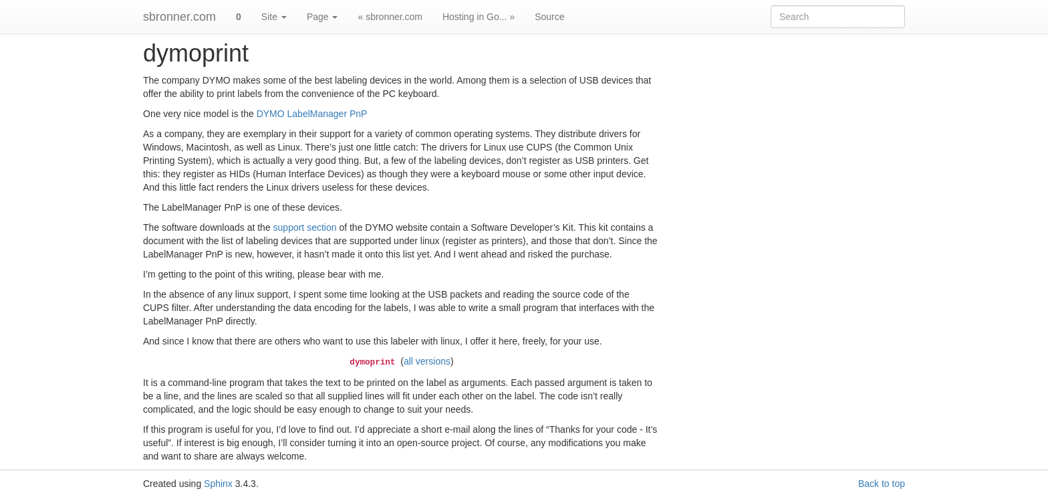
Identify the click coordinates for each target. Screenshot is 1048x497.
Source (549, 16)
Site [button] (274, 16)
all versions (427, 361)
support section (305, 227)
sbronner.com (179, 16)
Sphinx (218, 483)
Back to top (881, 483)
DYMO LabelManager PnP (312, 113)
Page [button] (322, 16)
